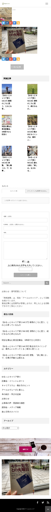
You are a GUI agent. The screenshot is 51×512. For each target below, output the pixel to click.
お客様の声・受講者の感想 (13, 403)
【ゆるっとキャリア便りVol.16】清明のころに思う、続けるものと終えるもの (25, 332)
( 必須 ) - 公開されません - (14, 224)
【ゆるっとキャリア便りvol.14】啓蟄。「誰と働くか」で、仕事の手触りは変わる (25, 356)
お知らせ (5, 399)
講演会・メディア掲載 (11, 407)
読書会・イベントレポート (13, 381)
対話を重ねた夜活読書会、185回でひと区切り (21, 340)
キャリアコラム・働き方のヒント (16, 385)
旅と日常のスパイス (10, 412)
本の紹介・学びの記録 (11, 394)
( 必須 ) (8, 216)
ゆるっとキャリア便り (11, 377)
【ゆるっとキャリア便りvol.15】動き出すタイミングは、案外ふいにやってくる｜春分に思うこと (24, 347)
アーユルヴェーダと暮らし (13, 390)
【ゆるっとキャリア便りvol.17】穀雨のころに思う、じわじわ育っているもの (25, 323)
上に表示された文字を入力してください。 (26, 265)
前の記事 (17, 67)
